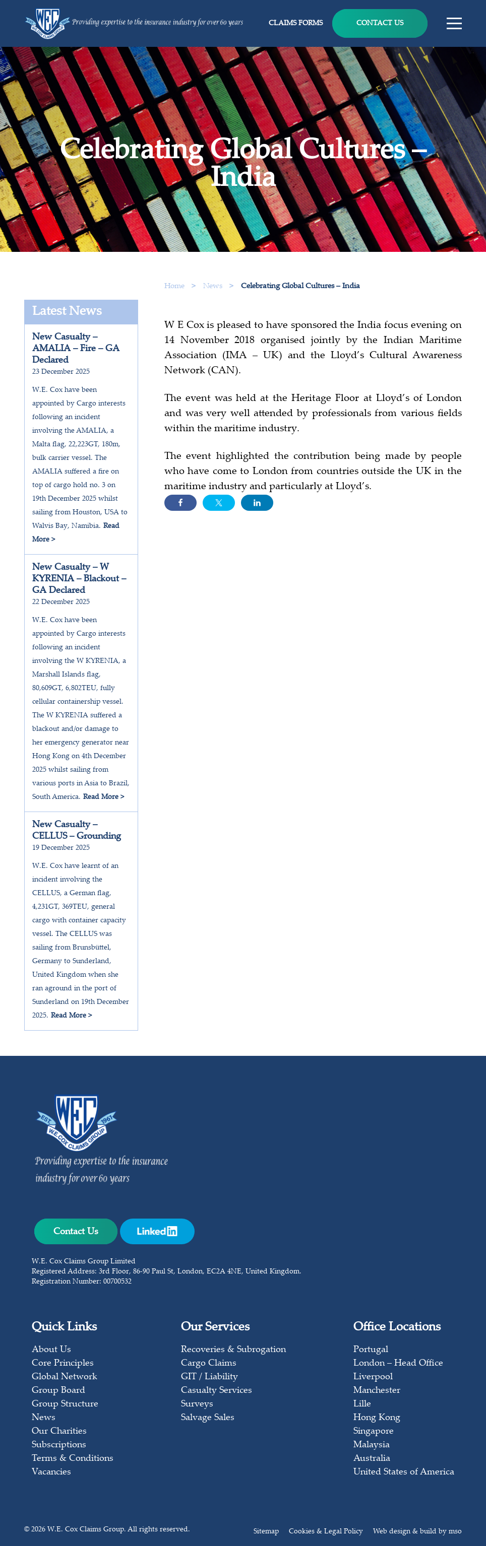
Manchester (376, 1390)
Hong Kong (376, 1418)
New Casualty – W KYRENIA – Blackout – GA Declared (79, 579)
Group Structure (65, 1404)
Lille (362, 1404)
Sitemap (266, 1531)
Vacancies (51, 1472)
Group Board (58, 1390)
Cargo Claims (208, 1363)
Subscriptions (59, 1445)
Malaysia (371, 1445)
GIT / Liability (209, 1377)
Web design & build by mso (417, 1531)
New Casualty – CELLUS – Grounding (76, 831)
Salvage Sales (207, 1418)
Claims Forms (296, 23)
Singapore (373, 1431)
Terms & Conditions (72, 1458)
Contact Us (379, 23)
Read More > (103, 797)
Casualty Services (216, 1390)
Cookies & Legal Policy (326, 1531)
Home (174, 286)
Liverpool (373, 1377)
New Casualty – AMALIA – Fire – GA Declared (75, 349)
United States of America (403, 1472)
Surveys (197, 1404)
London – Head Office (398, 1363)
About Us (51, 1350)
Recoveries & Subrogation (233, 1350)
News (213, 286)
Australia (371, 1458)
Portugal (370, 1350)
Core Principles (63, 1363)
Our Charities (59, 1431)
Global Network (64, 1377)
